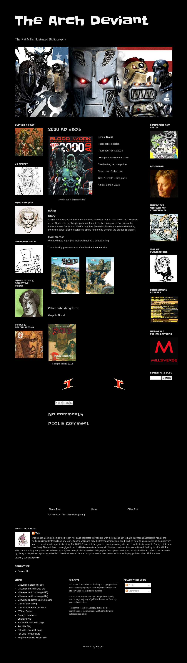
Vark (37, 533)
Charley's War (24, 619)
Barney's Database (27, 615)
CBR (99, 247)
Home (94, 509)
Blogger (99, 646)
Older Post (132, 509)
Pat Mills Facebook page (30, 630)
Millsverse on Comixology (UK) (33, 596)
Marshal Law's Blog (27, 603)
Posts (130, 585)
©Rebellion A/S (78, 200)
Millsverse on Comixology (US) (33, 592)
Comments (132, 591)
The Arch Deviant (81, 21)
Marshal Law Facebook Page (32, 607)
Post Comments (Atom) (73, 514)
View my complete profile (27, 557)
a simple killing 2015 (62, 363)
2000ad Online (25, 611)
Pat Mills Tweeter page (29, 634)
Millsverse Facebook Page (31, 585)
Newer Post (55, 509)
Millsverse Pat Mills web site (31, 588)
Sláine (109, 137)
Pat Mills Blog (24, 626)
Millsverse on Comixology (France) (35, 600)
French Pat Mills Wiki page (31, 622)
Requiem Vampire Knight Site (32, 637)
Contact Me (23, 571)
